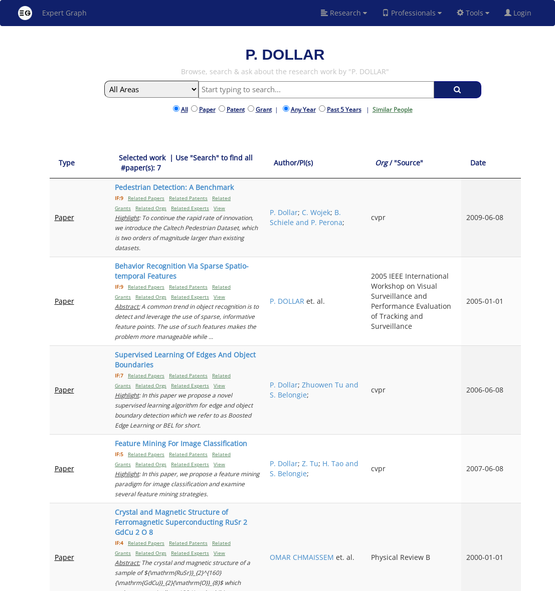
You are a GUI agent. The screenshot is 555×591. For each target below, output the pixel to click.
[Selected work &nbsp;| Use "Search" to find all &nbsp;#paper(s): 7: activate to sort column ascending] (220, 163)
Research (344, 13)
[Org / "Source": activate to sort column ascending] (454, 163)
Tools (473, 13)
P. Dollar (369, 192)
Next (505, 512)
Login (521, 13)
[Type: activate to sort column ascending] (71, 163)
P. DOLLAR (372, 281)
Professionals (412, 13)
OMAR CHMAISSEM (376, 462)
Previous (427, 512)
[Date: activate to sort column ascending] (503, 163)
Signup (268, 581)
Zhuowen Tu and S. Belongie (383, 364)
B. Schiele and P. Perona (383, 207)
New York (369, 581)
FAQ (248, 581)
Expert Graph (52, 13)
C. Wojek (374, 197)
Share (339, 581)
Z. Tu (396, 398)
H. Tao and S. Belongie (385, 408)
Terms (292, 581)
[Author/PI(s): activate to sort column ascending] (385, 163)
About (229, 581)
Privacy (316, 581)
